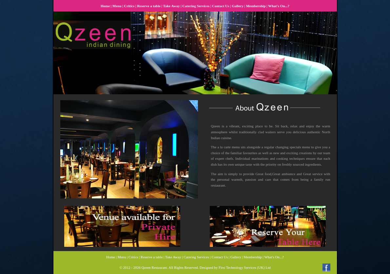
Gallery (237, 6)
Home (105, 6)
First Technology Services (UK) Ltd (245, 267)
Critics (129, 6)
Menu (117, 6)
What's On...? (278, 6)
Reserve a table (148, 6)
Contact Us (220, 6)
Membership (256, 6)
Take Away (171, 6)
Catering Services (195, 6)
